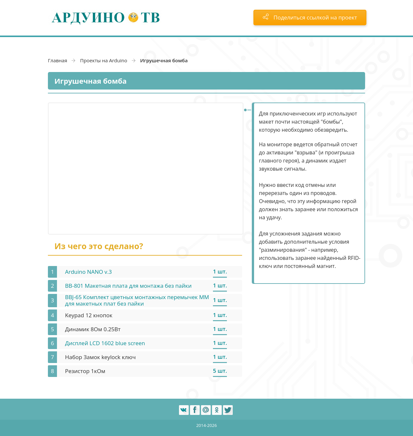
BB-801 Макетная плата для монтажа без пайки (128, 285)
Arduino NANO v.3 (88, 271)
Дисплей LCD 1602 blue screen (105, 343)
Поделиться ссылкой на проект (310, 17)
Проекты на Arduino (103, 60)
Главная (57, 60)
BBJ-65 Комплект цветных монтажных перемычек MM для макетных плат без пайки (137, 300)
